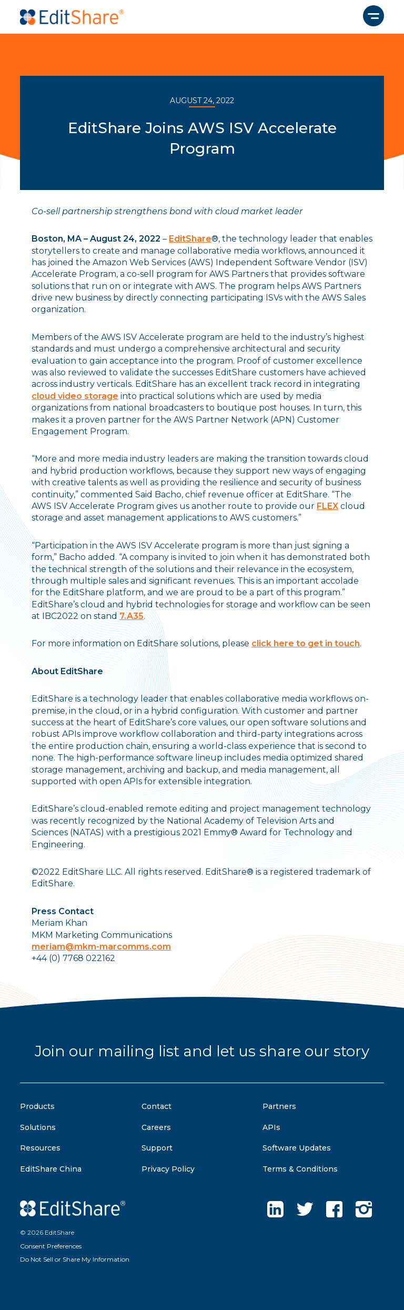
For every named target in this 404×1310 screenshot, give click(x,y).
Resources (40, 1148)
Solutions (38, 1127)
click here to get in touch (305, 643)
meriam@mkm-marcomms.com (101, 947)
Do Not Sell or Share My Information (74, 1259)
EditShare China (51, 1169)
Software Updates (296, 1148)
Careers (156, 1127)
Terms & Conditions (300, 1169)
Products (37, 1106)
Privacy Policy (168, 1169)
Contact (156, 1106)
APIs (271, 1127)
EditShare (190, 239)
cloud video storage (75, 396)
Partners (279, 1106)
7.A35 (131, 616)
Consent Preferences (51, 1246)
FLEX (327, 506)
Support (157, 1148)
